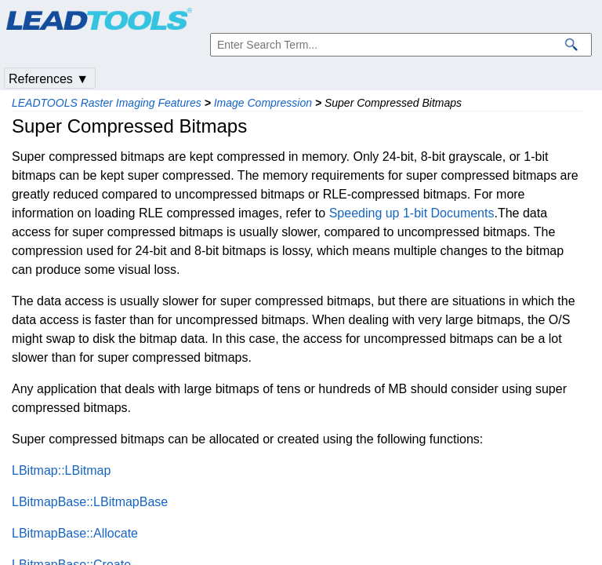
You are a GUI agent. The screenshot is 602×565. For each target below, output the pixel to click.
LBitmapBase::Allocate (75, 533)
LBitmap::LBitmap (61, 470)
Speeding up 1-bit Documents (412, 213)
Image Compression (263, 103)
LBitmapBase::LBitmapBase (90, 501)
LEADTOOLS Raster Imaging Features (106, 103)
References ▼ (49, 79)
